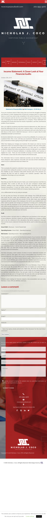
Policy (29, 62)
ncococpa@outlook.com (12, 6)
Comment (4, 294)
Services (14, 62)
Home (3, 62)
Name (3, 310)
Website (3, 322)
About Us (8, 62)
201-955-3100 (40, 6)
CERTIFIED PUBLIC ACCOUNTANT (23, 38)
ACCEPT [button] (39, 516)
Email (3, 316)
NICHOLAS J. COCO (23, 33)
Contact (34, 62)
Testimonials (21, 62)
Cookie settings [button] (30, 516)
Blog (40, 62)
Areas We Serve (44, 62)
